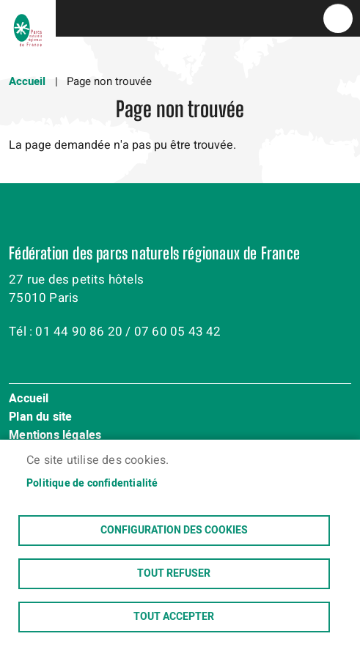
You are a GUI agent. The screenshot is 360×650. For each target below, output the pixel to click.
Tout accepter (173, 617)
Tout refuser (173, 573)
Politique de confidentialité (92, 483)
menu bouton (338, 18)
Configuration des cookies (174, 530)
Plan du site (40, 418)
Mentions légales (55, 436)
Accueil (27, 81)
